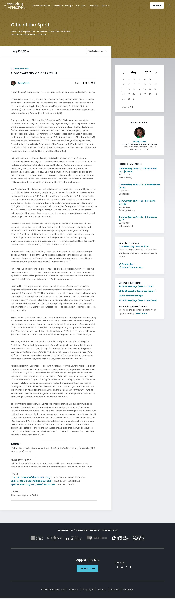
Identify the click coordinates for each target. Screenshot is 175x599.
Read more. (141, 313)
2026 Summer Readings (131, 295)
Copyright (88, 589)
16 (129, 89)
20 (150, 89)
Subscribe (73, 589)
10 (134, 84)
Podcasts (94, 6)
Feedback (128, 589)
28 (156, 94)
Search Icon (169, 5)
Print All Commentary (131, 267)
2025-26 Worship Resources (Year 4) (137, 291)
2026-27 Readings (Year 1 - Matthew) (138, 300)
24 (134, 94)
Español (114, 589)
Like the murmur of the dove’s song (30, 477)
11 (139, 84)
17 (134, 89)
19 (145, 89)
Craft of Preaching (62, 6)
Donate (157, 5)
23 (129, 94)
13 (150, 84)
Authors (102, 589)
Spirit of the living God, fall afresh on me (33, 484)
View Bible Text (20, 68)
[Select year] (149, 72)
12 (145, 84)
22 (123, 94)
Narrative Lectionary (95, 51)
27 (150, 94)
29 (123, 99)
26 (145, 94)
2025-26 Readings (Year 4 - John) (136, 286)
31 (134, 99)
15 (123, 89)
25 (139, 94)
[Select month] (134, 72)
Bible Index (81, 6)
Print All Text (126, 264)
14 (156, 84)
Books (105, 6)
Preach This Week (41, 6)
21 (156, 89)
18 (140, 89)
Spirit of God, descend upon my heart (31, 480)
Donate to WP (87, 568)
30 (129, 99)
